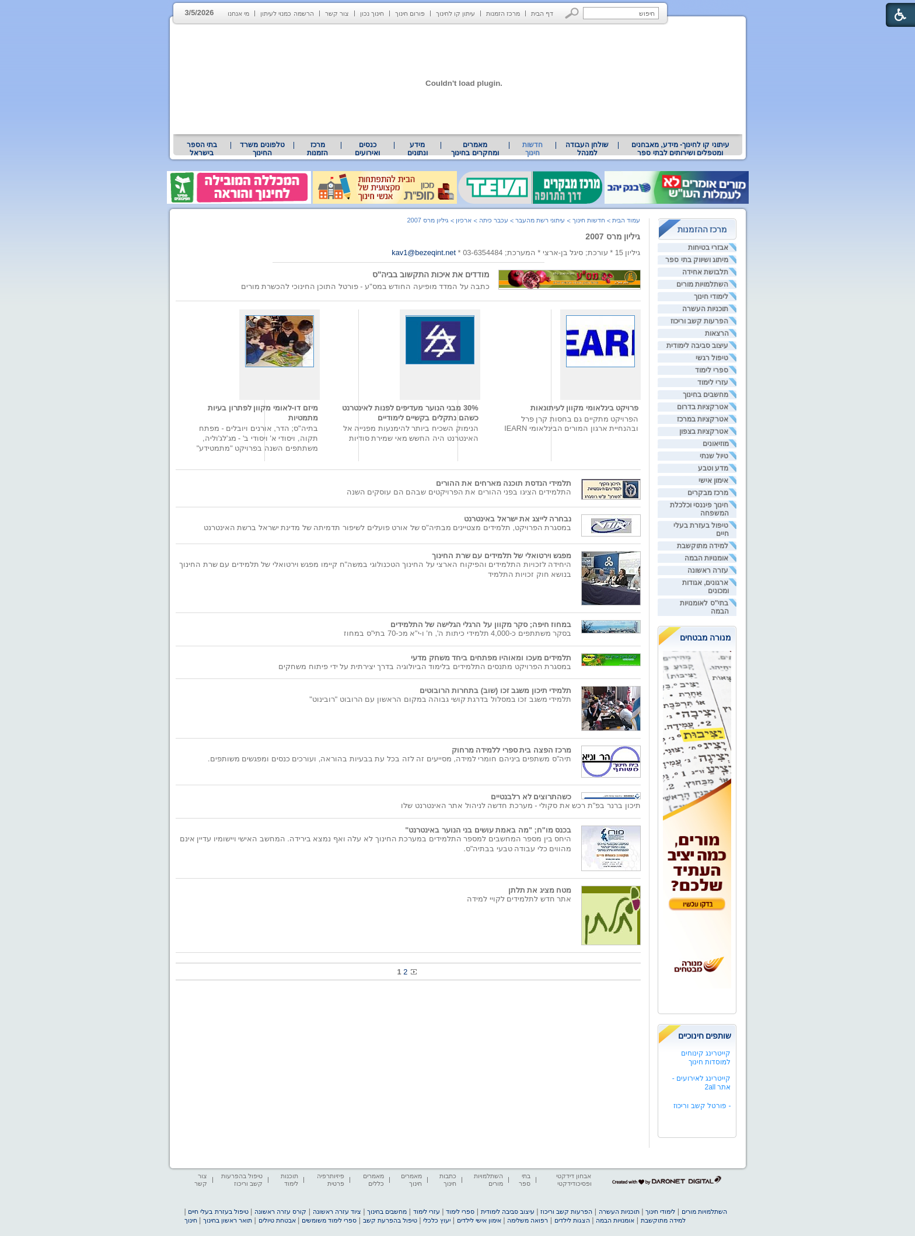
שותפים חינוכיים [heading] (705, 1035)
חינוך (190, 1220)
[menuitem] (680, 149)
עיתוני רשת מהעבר (540, 220)
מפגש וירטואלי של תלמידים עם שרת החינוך (501, 555)
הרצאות (717, 333)
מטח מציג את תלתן (540, 890)
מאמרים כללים (373, 1179)
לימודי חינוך (711, 297)
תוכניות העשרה (705, 309)
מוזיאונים (716, 444)
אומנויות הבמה (706, 558)
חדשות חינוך (532, 149)
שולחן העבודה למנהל (587, 149)
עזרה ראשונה (707, 570)
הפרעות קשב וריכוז (699, 321)
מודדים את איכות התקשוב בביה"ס (431, 274)
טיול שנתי (714, 456)
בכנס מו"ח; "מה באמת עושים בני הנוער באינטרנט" (488, 830)
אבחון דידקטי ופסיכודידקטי (573, 1179)
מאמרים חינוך (411, 1179)
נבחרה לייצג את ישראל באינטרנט (517, 518)
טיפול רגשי (712, 358)
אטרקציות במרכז (702, 419)
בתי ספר (524, 1179)
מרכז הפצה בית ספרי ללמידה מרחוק (512, 750)
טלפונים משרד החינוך (262, 149)
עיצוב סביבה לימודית (697, 346)
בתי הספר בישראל (202, 149)
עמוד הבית (626, 220)
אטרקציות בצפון (703, 431)
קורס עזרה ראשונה (280, 1211)
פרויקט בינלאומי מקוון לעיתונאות (584, 407)
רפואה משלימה (527, 1220)
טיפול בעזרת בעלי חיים (218, 1211)
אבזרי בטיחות (708, 247)
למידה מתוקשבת (702, 546)
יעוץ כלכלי (436, 1220)
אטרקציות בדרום (702, 407)
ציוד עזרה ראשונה (337, 1211)
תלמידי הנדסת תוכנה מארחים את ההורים (504, 483)
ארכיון (464, 220)
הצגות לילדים (572, 1220)
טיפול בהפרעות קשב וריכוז (242, 1179)
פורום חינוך (410, 13)
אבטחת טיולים (277, 1220)
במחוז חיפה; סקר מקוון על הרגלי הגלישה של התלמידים (481, 624)
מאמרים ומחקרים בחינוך (474, 149)
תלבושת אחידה (705, 272)
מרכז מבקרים (707, 493)
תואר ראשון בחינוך (227, 1220)
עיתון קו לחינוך (455, 13)
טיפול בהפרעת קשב (390, 1220)
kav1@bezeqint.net (424, 252)
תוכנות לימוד (289, 1179)
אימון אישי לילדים (479, 1220)
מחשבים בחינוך (705, 395)
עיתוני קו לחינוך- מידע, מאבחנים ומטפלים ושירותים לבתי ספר (680, 149)
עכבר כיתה (493, 220)
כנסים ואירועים (367, 149)
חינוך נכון (372, 13)
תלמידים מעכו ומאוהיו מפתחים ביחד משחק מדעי (491, 657)
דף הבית (542, 13)
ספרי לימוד (711, 370)
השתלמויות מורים (702, 284)
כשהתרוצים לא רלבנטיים (531, 796)
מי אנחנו (238, 13)
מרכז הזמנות (503, 13)
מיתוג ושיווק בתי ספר (696, 260)
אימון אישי (713, 480)
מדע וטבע (713, 468)
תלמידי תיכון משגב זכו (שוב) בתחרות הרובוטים (496, 690)
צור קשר (337, 13)
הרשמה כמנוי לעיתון (286, 13)
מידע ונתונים (417, 149)
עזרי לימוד (712, 382)
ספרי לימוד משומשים (329, 1220)
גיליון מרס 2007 (612, 236)
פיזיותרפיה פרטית (330, 1179)
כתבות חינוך (447, 1179)
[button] (572, 13)
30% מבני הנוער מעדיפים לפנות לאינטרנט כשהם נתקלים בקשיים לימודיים (410, 412)
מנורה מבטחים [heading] (706, 637)
